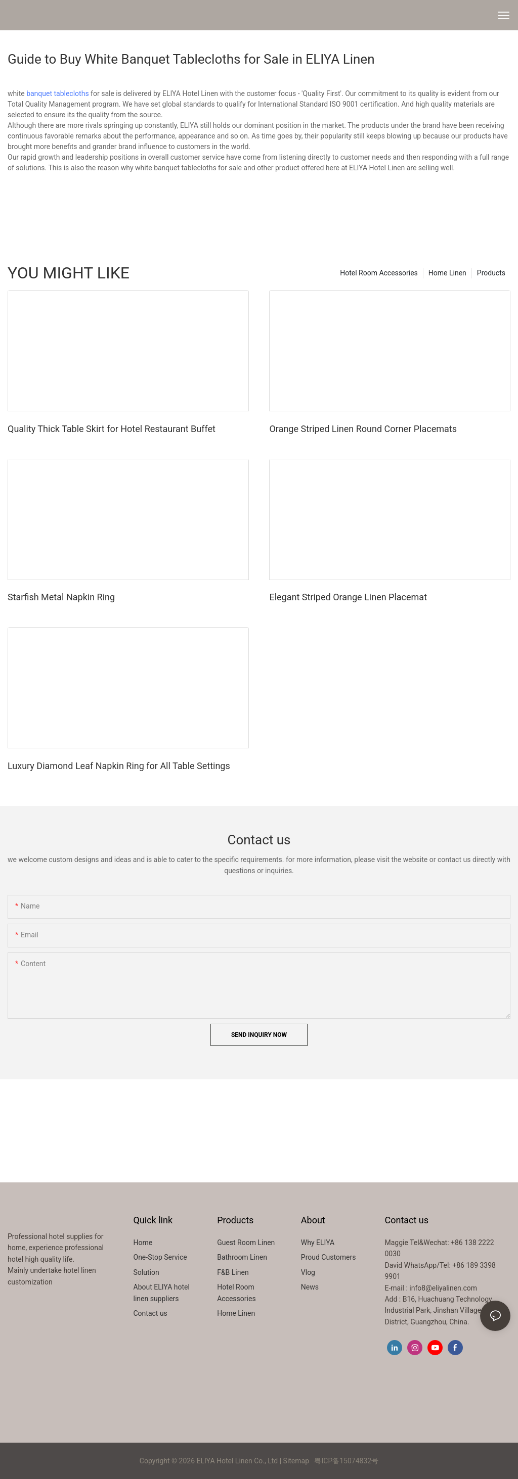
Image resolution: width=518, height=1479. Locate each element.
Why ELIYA (317, 1242)
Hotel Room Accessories (379, 273)
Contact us (150, 1313)
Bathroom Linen (242, 1257)
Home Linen (447, 273)
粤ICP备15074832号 (346, 1461)
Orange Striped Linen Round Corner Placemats (362, 428)
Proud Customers (328, 1257)
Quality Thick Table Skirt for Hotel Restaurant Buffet (111, 428)
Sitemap (296, 1461)
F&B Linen (232, 1272)
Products (491, 273)
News (310, 1287)
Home (143, 1242)
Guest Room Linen (246, 1242)
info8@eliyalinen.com (443, 1288)
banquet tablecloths (57, 93)
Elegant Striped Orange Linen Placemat (348, 597)
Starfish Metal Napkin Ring (61, 597)
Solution (146, 1272)
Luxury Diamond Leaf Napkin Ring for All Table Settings (119, 765)
